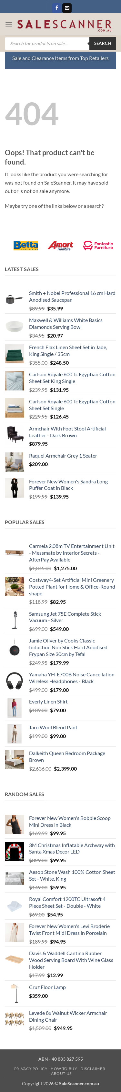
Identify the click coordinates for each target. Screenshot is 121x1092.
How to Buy (64, 1068)
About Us (61, 1073)
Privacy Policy (31, 1068)
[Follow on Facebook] (56, 8)
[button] (9, 24)
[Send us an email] (67, 8)
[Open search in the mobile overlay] (60, 43)
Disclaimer (92, 1068)
